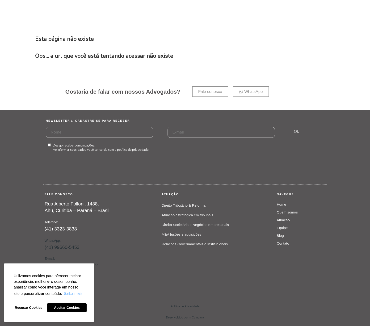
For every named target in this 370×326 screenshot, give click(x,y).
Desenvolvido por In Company (185, 317)
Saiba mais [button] (73, 294)
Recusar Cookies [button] (28, 307)
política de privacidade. (133, 150)
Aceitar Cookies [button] (67, 307)
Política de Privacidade (185, 306)
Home (281, 204)
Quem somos (287, 212)
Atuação (283, 220)
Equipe (282, 228)
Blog (280, 236)
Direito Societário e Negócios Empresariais (195, 225)
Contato (283, 243)
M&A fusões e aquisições (181, 234)
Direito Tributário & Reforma (184, 205)
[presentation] (82, 173)
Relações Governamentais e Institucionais (195, 244)
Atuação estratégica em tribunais (187, 215)
